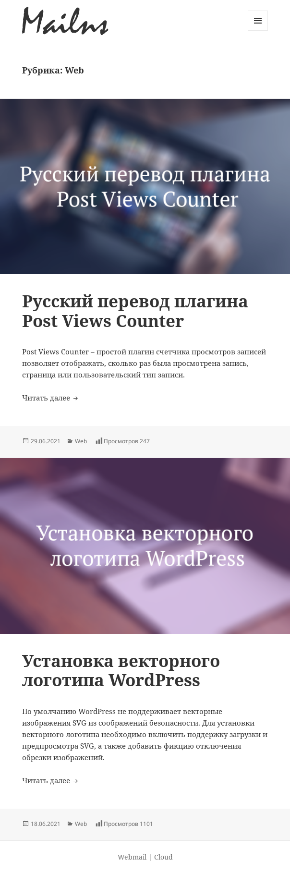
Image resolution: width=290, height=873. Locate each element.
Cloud (163, 856)
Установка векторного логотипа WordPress (121, 670)
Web (81, 441)
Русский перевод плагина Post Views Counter (135, 310)
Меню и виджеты (258, 30)
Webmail (132, 856)
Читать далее (51, 397)
